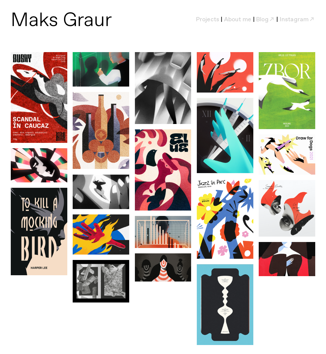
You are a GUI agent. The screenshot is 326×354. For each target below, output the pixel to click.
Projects (208, 20)
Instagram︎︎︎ (297, 20)
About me (238, 20)
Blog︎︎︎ (265, 20)
